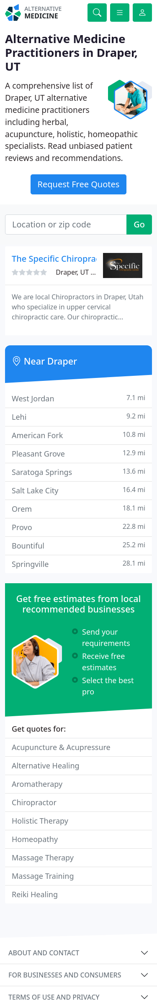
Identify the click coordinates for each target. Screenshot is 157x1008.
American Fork (78, 435)
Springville (78, 564)
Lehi (78, 416)
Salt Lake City (78, 490)
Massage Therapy (43, 857)
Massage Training (43, 876)
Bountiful (78, 545)
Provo (78, 527)
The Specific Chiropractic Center (75, 258)
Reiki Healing (35, 894)
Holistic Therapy (40, 821)
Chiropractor (34, 802)
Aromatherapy (37, 784)
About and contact (43, 952)
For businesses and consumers (64, 975)
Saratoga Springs (78, 472)
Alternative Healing (46, 765)
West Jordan (78, 398)
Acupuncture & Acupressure (61, 747)
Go (139, 224)
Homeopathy (35, 839)
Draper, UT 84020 (83, 272)
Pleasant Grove (78, 453)
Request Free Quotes (79, 184)
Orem (78, 508)
